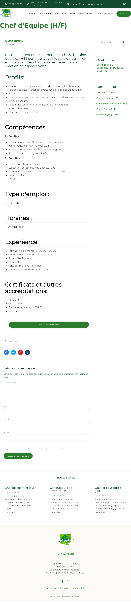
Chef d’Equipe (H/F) (106, 109)
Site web (7, 432)
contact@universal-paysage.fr (86, 4)
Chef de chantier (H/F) (107, 98)
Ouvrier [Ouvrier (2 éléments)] (102, 71)
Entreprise (45, 14)
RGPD (50, 591)
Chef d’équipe (13, 341)
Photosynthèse (105, 14)
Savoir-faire (61, 14)
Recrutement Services (81, 14)
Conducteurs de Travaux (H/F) (111, 103)
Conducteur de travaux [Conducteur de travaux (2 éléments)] (110, 68)
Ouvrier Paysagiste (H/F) (108, 114)
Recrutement (13, 40)
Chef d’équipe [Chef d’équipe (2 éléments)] (105, 65)
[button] (123, 14)
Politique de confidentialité (69, 591)
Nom (6, 406)
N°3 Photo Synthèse (106, 92)
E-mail (7, 419)
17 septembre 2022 (12, 492)
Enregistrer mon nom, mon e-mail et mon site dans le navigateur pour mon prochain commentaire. (40, 449)
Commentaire (9, 383)
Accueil (33, 14)
